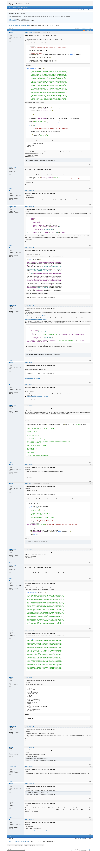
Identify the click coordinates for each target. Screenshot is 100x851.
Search (18, 7)
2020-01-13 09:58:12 (29, 800)
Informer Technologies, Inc (87, 848)
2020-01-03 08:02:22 (29, 32)
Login (27, 7)
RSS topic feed (88, 30)
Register (23, 7)
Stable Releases (12, 19)
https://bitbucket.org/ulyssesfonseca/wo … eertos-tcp (36, 830)
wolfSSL (27, 25)
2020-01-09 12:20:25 (29, 405)
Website (10, 188)
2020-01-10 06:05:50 (29, 677)
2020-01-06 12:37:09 (29, 247)
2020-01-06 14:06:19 (29, 362)
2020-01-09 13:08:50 (29, 464)
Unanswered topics (87, 9)
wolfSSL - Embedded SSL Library (19, 3)
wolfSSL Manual (12, 22)
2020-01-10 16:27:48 (29, 766)
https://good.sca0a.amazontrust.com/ (32, 378)
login (80, 28)
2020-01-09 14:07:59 (29, 580)
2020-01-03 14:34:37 (29, 167)
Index (10, 7)
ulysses (11, 32)
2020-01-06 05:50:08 (29, 190)
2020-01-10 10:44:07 (29, 747)
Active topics (80, 9)
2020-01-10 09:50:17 (29, 726)
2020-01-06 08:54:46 (29, 206)
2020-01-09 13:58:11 (29, 565)
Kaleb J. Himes (12, 167)
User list (14, 7)
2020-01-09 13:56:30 (29, 549)
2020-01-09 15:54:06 (29, 630)
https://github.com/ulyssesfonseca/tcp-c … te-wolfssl (37, 396)
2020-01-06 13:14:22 (29, 305)
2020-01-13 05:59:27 (29, 783)
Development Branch (13, 20)
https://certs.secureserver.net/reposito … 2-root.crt (35, 315)
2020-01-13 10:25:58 (29, 819)
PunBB (74, 848)
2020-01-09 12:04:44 (29, 384)
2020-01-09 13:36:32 (29, 483)
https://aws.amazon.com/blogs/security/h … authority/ (36, 319)
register (83, 28)
